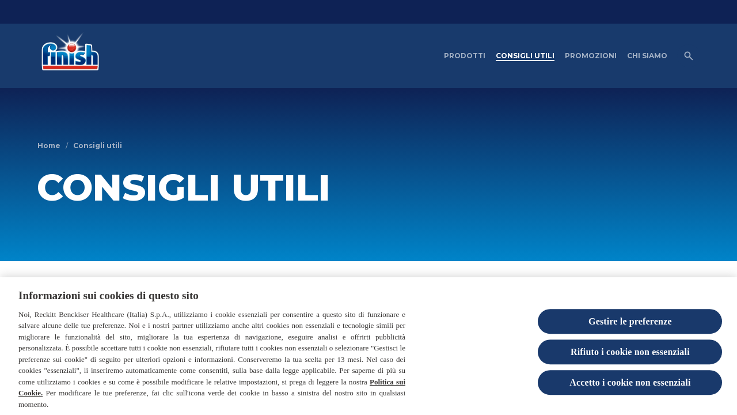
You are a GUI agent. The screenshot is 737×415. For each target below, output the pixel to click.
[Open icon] (688, 55)
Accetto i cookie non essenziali (629, 390)
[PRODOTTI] (464, 56)
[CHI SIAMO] (647, 56)
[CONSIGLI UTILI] (525, 56)
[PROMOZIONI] (590, 56)
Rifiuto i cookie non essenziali (630, 359)
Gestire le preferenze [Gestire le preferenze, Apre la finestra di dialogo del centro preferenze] (630, 329)
